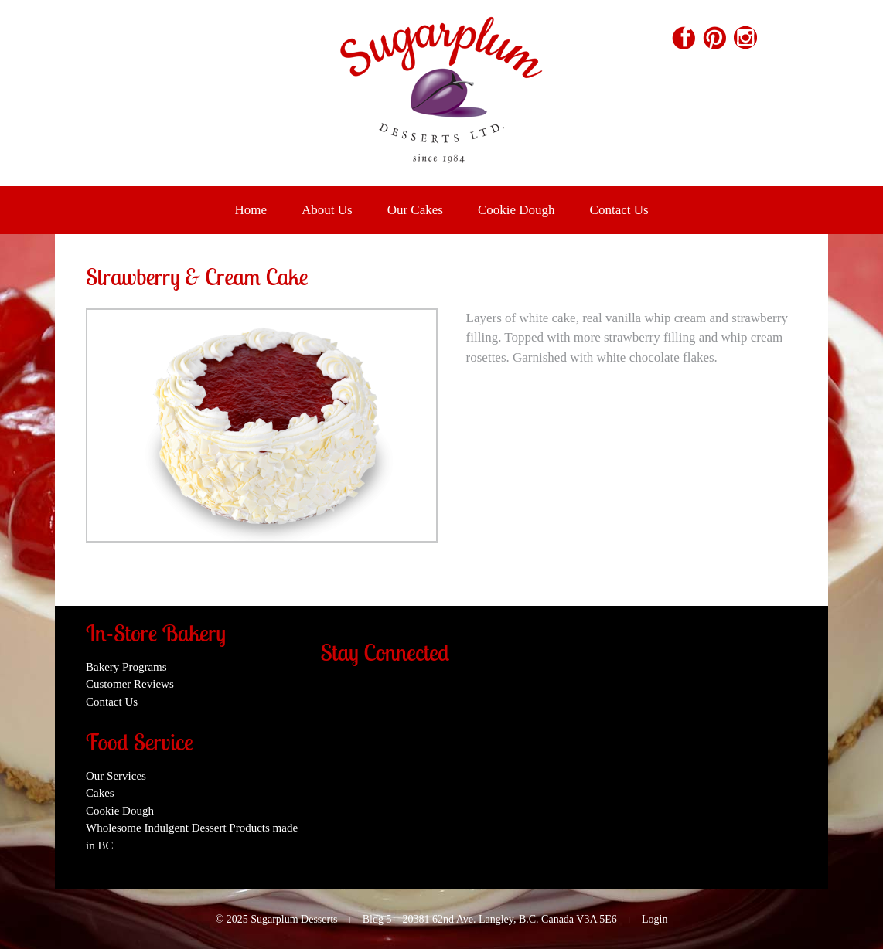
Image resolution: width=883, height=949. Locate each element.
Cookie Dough (516, 209)
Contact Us (619, 209)
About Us (327, 209)
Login (654, 919)
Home (250, 209)
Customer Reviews (130, 684)
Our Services (116, 776)
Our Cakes (415, 209)
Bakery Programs (126, 667)
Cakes (100, 793)
